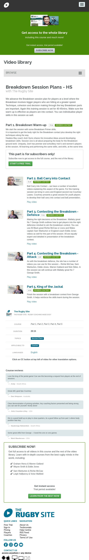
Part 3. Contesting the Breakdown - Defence (52, 213)
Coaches (8, 535)
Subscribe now (44, 50)
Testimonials (25, 527)
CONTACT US (10, 550)
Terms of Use (25, 537)
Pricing (7, 530)
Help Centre (25, 530)
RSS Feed (24, 532)
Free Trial (8, 525)
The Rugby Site (22, 311)
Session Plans (37, 338)
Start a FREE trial (20, 163)
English (34, 352)
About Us (24, 525)
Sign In (7, 527)
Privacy (23, 535)
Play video (32, 202)
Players (7, 532)
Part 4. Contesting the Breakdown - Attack (52, 255)
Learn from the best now (44, 496)
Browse (11, 72)
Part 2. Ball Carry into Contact (48, 178)
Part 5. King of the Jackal (45, 286)
